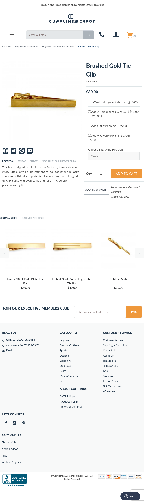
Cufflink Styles (68, 410)
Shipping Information (115, 359)
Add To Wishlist (96, 189)
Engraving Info (68, 161)
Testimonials (4, 456)
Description (8, 161)
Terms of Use (110, 379)
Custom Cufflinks (69, 359)
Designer (65, 369)
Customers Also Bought (34, 218)
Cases (63, 384)
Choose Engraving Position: (105, 149)
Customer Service (113, 354)
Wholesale (109, 405)
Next (139, 253)
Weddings (65, 374)
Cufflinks (6, 46)
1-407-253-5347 (29, 359)
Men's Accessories (70, 389)
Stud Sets (65, 379)
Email (9, 364)
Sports (63, 364)
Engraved (65, 354)
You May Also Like (8, 218)
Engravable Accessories (26, 46)
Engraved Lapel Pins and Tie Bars (58, 46)
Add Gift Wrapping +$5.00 (107, 125)
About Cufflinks (73, 402)
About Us (108, 369)
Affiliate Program (4, 475)
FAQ (105, 384)
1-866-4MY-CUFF (25, 354)
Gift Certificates (112, 400)
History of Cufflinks (71, 420)
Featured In (109, 374)
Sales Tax (108, 389)
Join (134, 326)
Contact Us (109, 364)
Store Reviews (4, 462)
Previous (4, 253)
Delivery (34, 161)
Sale (62, 395)
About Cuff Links (69, 415)
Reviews (22, 161)
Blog (4, 469)
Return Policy (110, 395)
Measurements (49, 161)
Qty (89, 174)
